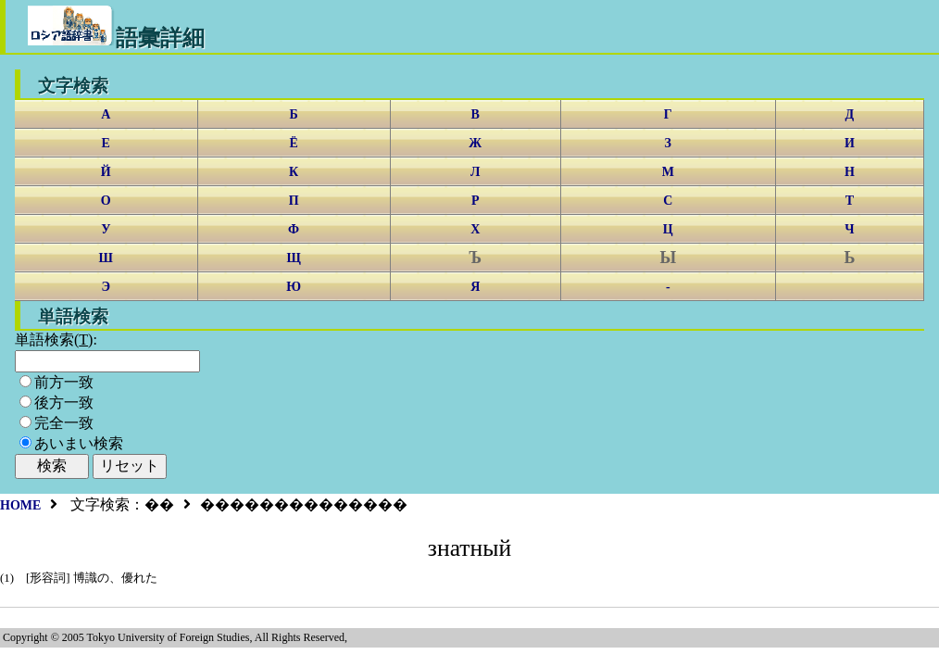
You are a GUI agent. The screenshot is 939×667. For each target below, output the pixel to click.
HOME (20, 505)
